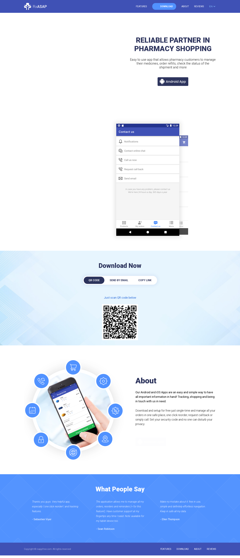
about (185, 6)
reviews (199, 6)
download (166, 6)
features (141, 6)
